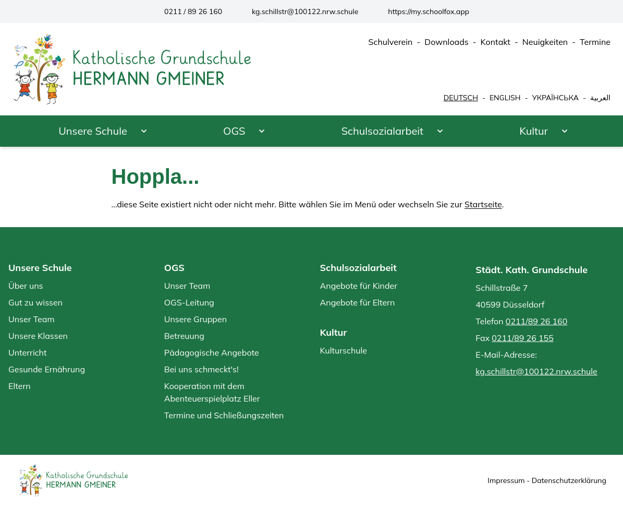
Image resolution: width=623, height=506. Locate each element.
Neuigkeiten (545, 42)
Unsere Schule (92, 130)
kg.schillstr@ (305, 11)
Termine (595, 42)
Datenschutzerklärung (569, 480)
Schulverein (391, 42)
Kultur (533, 130)
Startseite (483, 204)
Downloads (446, 42)
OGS (234, 130)
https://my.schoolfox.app (428, 11)
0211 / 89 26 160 (193, 11)
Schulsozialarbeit (382, 130)
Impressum (505, 480)
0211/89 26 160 (537, 321)
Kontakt (495, 42)
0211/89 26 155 (523, 338)
